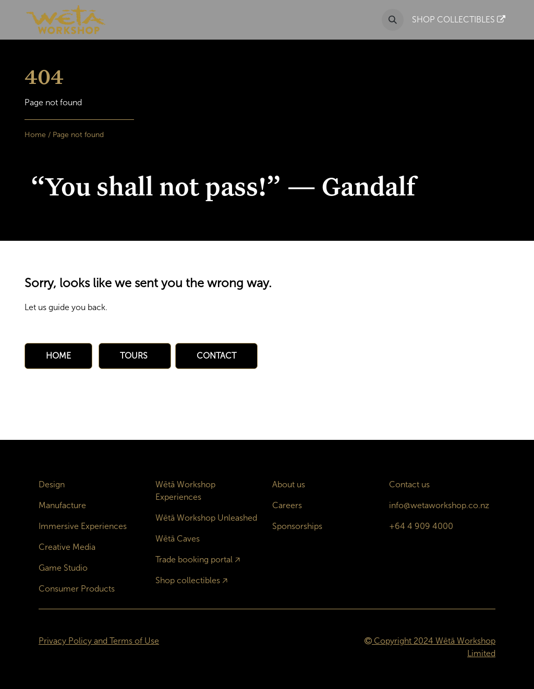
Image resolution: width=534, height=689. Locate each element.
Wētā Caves (177, 539)
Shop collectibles (187, 580)
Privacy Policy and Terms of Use (99, 641)
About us (288, 484)
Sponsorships (297, 526)
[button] (393, 20)
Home (35, 134)
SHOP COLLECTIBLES (458, 19)
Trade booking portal (194, 559)
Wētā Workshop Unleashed (206, 518)
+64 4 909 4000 (421, 526)
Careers (287, 505)
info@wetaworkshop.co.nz (439, 505)
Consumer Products (77, 589)
